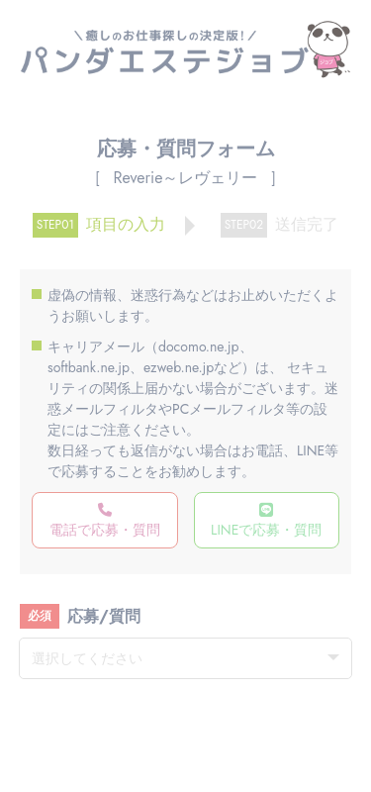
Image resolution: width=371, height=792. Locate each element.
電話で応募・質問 (104, 521)
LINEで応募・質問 (266, 521)
